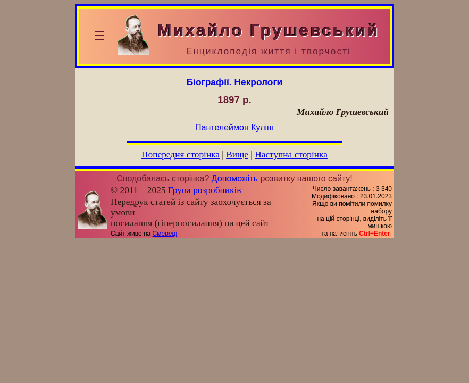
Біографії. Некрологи (235, 82)
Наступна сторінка (291, 154)
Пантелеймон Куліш (234, 127)
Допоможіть (235, 178)
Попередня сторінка (180, 154)
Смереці (165, 233)
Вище (237, 154)
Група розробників (204, 190)
